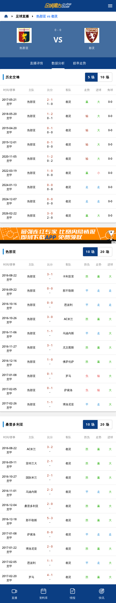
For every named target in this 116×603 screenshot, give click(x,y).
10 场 (104, 77)
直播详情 (36, 63)
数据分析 (58, 65)
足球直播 (22, 16)
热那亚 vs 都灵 (47, 16)
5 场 (91, 77)
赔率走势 (79, 63)
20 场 (104, 251)
